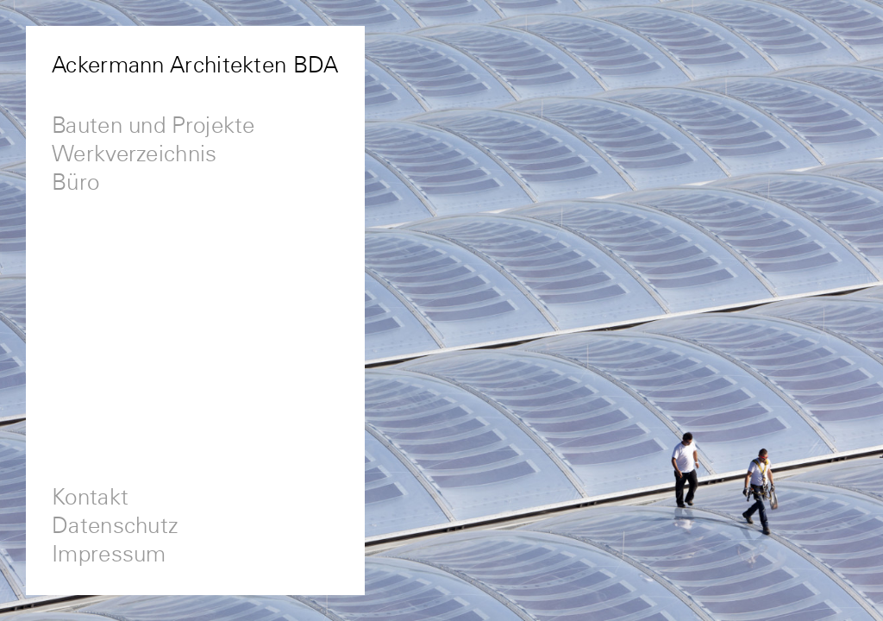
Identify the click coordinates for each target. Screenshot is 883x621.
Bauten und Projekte (153, 126)
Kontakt (90, 498)
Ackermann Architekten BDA (195, 66)
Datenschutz (115, 526)
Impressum (109, 555)
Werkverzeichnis (134, 155)
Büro (75, 183)
